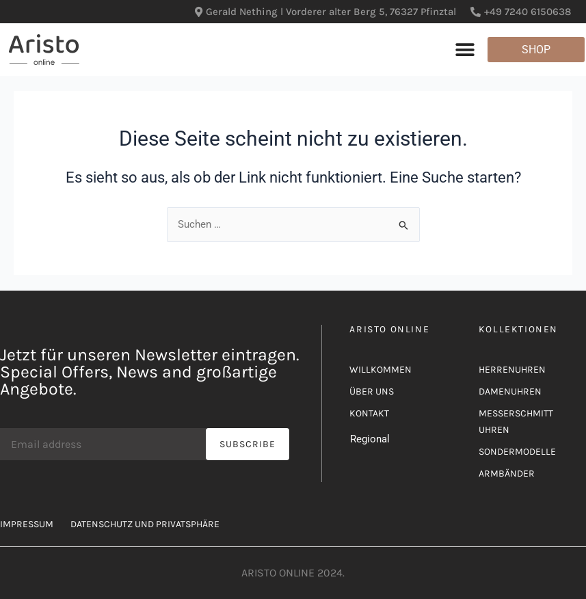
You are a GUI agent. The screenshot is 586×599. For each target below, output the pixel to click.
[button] (465, 49)
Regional (370, 439)
